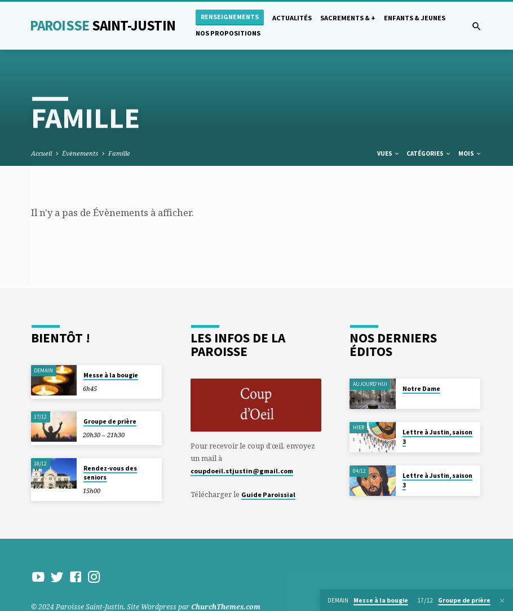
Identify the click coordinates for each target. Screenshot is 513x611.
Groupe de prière (109, 421)
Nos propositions (228, 33)
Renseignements (230, 16)
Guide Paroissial (268, 494)
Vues (388, 153)
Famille (119, 153)
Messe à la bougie (110, 375)
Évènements (80, 153)
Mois (470, 153)
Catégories (429, 153)
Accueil (41, 153)
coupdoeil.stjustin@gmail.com (242, 471)
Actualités (292, 18)
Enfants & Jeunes (414, 18)
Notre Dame (421, 389)
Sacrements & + (347, 18)
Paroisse (102, 25)
